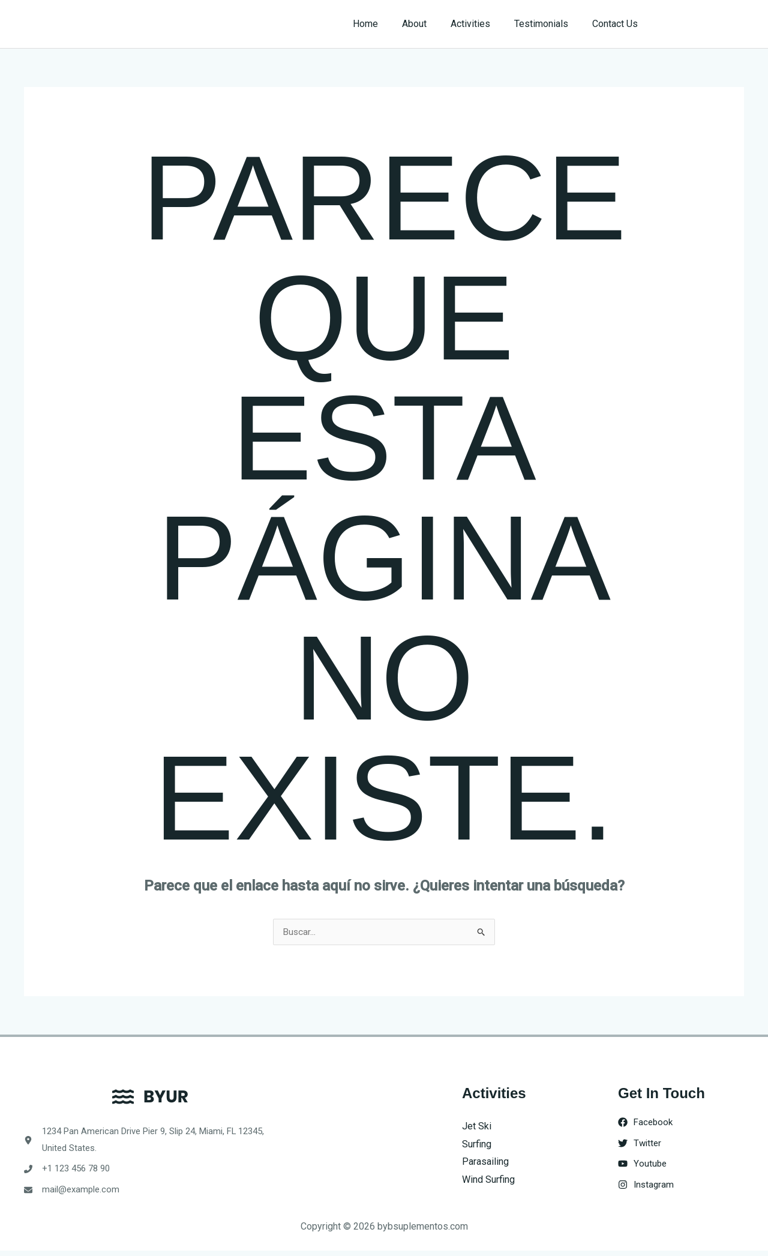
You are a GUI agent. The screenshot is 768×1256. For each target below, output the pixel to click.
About (431, 23)
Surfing (476, 1144)
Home (387, 23)
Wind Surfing (488, 1180)
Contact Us (617, 23)
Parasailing (485, 1162)
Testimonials (548, 23)
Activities (482, 23)
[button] (703, 24)
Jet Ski (476, 1126)
